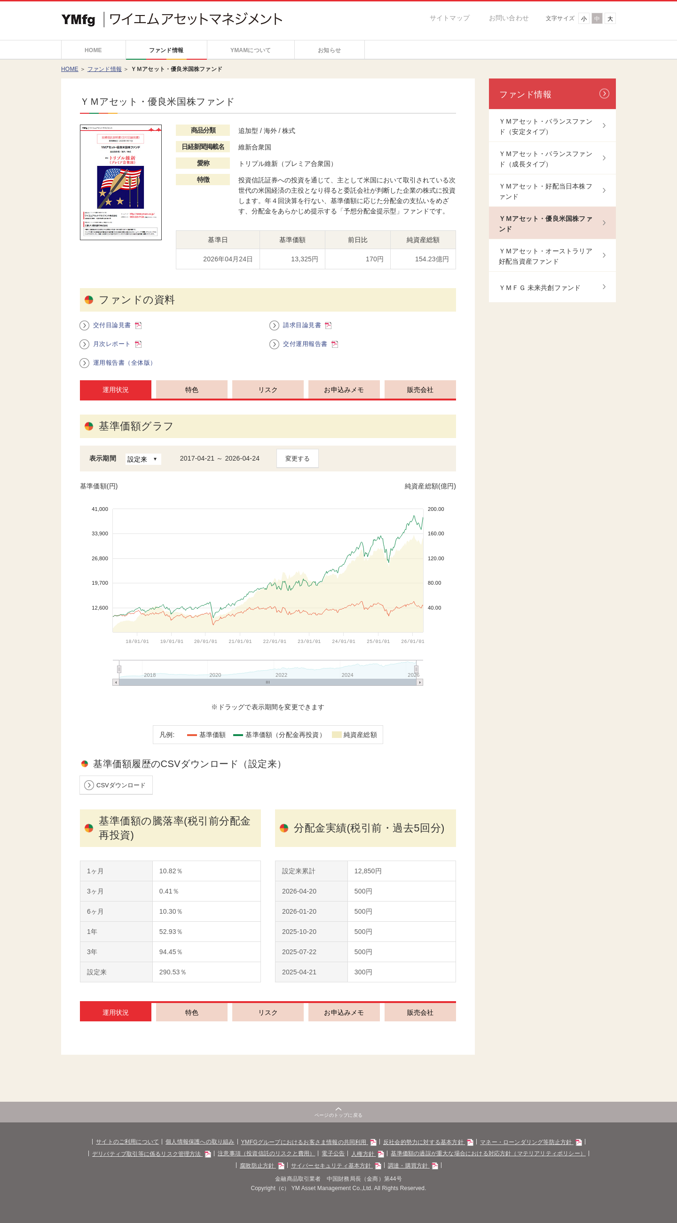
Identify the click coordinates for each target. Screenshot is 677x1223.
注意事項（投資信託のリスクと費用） (261, 1163)
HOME (70, 71)
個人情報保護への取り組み (190, 1151)
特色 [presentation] (191, 400)
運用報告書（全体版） (125, 372)
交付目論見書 (117, 335)
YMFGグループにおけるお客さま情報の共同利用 (307, 1152)
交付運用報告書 (310, 354)
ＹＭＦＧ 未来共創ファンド (540, 289)
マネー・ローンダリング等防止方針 (545, 1152)
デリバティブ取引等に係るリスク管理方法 (138, 1164)
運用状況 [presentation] (115, 400)
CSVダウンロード (121, 795)
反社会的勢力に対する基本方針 (434, 1152)
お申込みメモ (344, 1023)
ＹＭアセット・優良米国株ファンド (545, 226)
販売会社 (420, 1023)
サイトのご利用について (112, 1151)
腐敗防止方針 (257, 1175)
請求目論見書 (307, 335)
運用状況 (115, 1023)
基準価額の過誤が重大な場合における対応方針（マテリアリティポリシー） (499, 1163)
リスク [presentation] (268, 400)
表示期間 (102, 468)
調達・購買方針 (418, 1175)
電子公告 (332, 1163)
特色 (191, 1023)
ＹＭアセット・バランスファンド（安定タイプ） (545, 128)
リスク (268, 1023)
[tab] (113, 399)
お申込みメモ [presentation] (344, 400)
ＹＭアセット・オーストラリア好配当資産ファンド (545, 258)
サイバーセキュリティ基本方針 (335, 1175)
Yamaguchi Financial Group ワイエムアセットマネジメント (126, 13)
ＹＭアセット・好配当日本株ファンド (545, 193)
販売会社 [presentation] (420, 400)
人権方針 (369, 1164)
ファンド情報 (104, 71)
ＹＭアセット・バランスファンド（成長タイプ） (545, 161)
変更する (297, 468)
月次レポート (117, 354)
